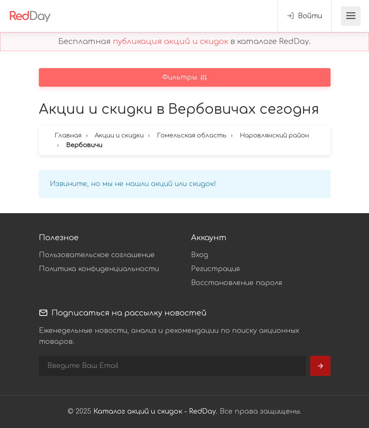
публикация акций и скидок (170, 41)
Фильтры (180, 77)
